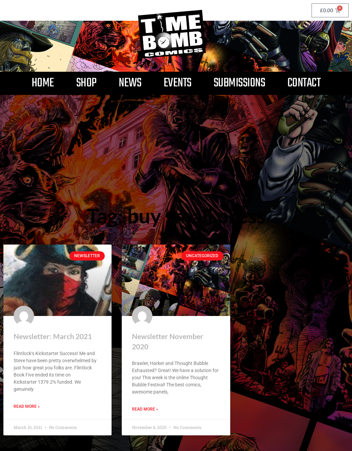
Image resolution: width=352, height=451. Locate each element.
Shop (86, 83)
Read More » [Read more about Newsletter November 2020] (145, 409)
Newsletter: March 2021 (53, 336)
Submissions (239, 83)
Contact (304, 83)
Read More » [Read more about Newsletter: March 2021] (27, 406)
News (130, 83)
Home (43, 83)
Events (177, 83)
